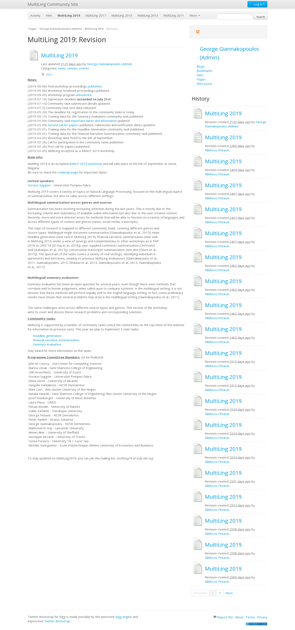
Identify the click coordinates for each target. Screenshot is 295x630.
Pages (32, 29)
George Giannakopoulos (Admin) (61, 29)
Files (49, 15)
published (94, 86)
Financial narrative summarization (56, 340)
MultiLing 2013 (147, 15)
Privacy (262, 617)
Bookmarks (204, 71)
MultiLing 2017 (95, 15)
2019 (49, 74)
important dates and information (94, 121)
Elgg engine (124, 617)
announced (83, 95)
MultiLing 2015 (121, 15)
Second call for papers (63, 125)
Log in (257, 4)
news (62, 68)
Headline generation (47, 336)
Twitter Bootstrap (57, 621)
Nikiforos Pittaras (217, 150)
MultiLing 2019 (94, 29)
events (84, 68)
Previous (200, 593)
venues (72, 68)
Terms (250, 617)
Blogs (201, 66)
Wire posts (204, 84)
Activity (35, 15)
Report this (223, 617)
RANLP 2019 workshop (85, 164)
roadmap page (68, 172)
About (239, 617)
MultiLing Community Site (53, 4)
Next (229, 593)
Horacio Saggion (39, 185)
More (194, 15)
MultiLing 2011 (173, 15)
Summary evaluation (47, 344)
